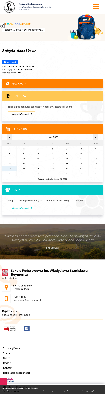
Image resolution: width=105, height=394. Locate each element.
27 (24, 168)
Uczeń (6, 357)
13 (24, 158)
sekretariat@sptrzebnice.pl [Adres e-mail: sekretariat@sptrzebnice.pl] (27, 300)
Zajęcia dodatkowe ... (32, 30)
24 (81, 163)
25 (95, 163)
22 (52, 163)
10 (81, 153)
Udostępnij (10, 62)
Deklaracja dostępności (16, 372)
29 (52, 168)
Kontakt (7, 367)
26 (9, 168)
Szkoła (7, 353)
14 (38, 158)
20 (24, 163)
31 (81, 168)
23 (67, 163)
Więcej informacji (22, 114)
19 (9, 163)
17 (81, 158)
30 (67, 168)
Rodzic (7, 362)
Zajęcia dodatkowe (19, 51)
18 (95, 158)
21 (38, 163)
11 (95, 153)
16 (67, 158)
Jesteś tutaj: (10, 30)
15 (52, 158)
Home (18, 30)
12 (9, 158)
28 (38, 168)
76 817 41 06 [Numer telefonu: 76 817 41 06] (19, 296)
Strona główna (11, 348)
